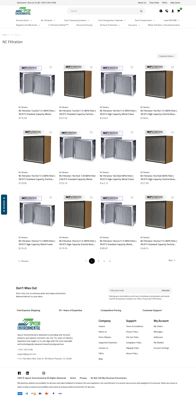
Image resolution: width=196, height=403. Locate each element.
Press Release (105, 337)
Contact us (103, 348)
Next (172, 260)
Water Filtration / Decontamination (164, 25)
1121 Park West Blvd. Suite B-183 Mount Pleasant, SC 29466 (44, 358)
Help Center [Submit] (175, 2)
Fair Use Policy (132, 337)
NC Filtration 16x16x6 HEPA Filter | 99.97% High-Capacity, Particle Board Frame (158, 177)
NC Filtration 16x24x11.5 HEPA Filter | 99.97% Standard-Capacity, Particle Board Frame (159, 242)
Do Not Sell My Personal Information (109, 377)
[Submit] (141, 10)
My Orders (158, 326)
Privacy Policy (132, 331)
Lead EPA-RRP (172, 20)
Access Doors (24, 20)
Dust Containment (145, 20)
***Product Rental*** (58, 25)
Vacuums (134, 25)
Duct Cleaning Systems (77, 20)
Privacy (83, 377)
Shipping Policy (132, 348)
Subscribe (166, 290)
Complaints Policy (133, 342)
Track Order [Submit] (154, 2)
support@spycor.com (26, 354)
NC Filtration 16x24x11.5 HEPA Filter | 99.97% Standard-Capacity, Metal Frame (118, 242)
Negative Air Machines (28, 25)
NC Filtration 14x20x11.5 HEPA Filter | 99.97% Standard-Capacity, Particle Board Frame (77, 112)
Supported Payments (108, 342)
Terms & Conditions (134, 326)
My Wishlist (159, 342)
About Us (103, 331)
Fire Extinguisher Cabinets (112, 20)
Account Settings (161, 348)
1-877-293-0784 (25, 349)
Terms (73, 377)
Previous (23, 261)
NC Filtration (16, 34)
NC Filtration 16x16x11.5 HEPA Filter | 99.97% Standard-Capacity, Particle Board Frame (37, 177)
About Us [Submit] (142, 2)
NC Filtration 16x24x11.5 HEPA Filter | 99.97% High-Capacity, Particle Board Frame (77, 242)
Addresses (158, 337)
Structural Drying (84, 25)
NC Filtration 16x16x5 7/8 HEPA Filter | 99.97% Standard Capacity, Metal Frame (77, 177)
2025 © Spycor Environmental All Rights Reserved (41, 377)
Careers (102, 326)
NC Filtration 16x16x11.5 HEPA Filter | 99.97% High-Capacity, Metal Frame (118, 112)
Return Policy (132, 353)
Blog (101, 358)
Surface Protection (110, 25)
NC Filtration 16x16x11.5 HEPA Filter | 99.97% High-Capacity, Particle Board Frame (159, 112)
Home (5, 34)
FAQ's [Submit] (164, 2)
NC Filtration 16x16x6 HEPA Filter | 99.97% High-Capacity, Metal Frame (117, 177)
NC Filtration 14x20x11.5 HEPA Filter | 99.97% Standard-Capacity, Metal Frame (37, 112)
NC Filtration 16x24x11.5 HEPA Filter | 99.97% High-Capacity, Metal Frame (37, 242)
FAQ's (101, 353)
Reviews (4, 204)
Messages (158, 331)
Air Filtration (48, 20)
